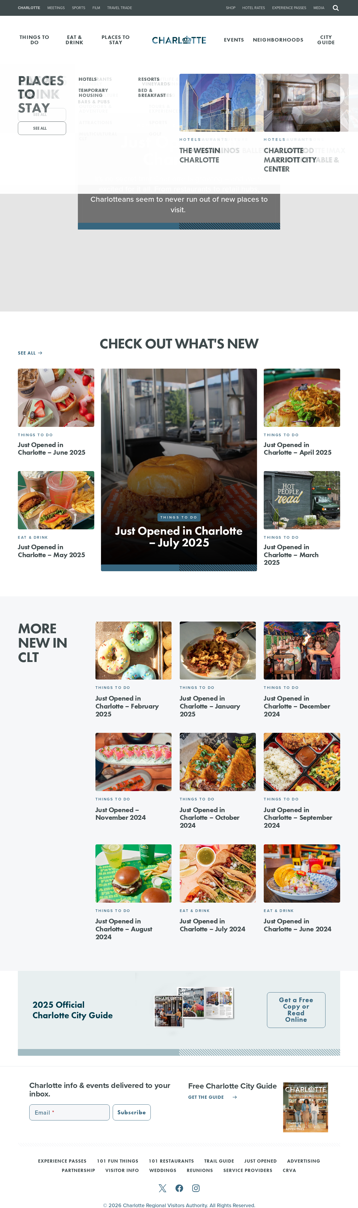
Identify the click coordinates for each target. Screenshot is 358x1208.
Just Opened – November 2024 (120, 813)
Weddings (163, 1170)
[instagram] (196, 1188)
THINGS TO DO (34, 40)
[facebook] (179, 1188)
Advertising (303, 1161)
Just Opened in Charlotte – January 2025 (210, 706)
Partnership (78, 1170)
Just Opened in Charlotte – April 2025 (297, 448)
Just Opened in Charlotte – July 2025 (178, 536)
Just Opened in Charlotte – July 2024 (212, 924)
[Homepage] (179, 40)
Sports (78, 8)
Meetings (56, 8)
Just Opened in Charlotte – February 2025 (127, 706)
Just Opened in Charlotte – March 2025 (291, 554)
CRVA (289, 1170)
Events (234, 39)
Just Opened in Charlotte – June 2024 (297, 924)
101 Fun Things (117, 1161)
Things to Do (35, 435)
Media (319, 8)
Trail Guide (219, 1161)
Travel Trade (119, 8)
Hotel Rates (253, 8)
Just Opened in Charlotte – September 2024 (298, 817)
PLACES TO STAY (116, 40)
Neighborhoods (278, 39)
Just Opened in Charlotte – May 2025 (51, 550)
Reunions (200, 1170)
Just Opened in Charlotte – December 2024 (297, 706)
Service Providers (248, 1170)
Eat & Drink (33, 537)
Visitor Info (122, 1170)
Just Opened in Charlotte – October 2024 (209, 817)
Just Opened (260, 1161)
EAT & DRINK (74, 40)
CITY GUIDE (326, 40)
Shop (230, 8)
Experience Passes (289, 8)
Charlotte (29, 8)
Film (96, 8)
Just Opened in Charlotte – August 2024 (123, 928)
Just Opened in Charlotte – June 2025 (51, 448)
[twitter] (162, 1188)
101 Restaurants (171, 1161)
